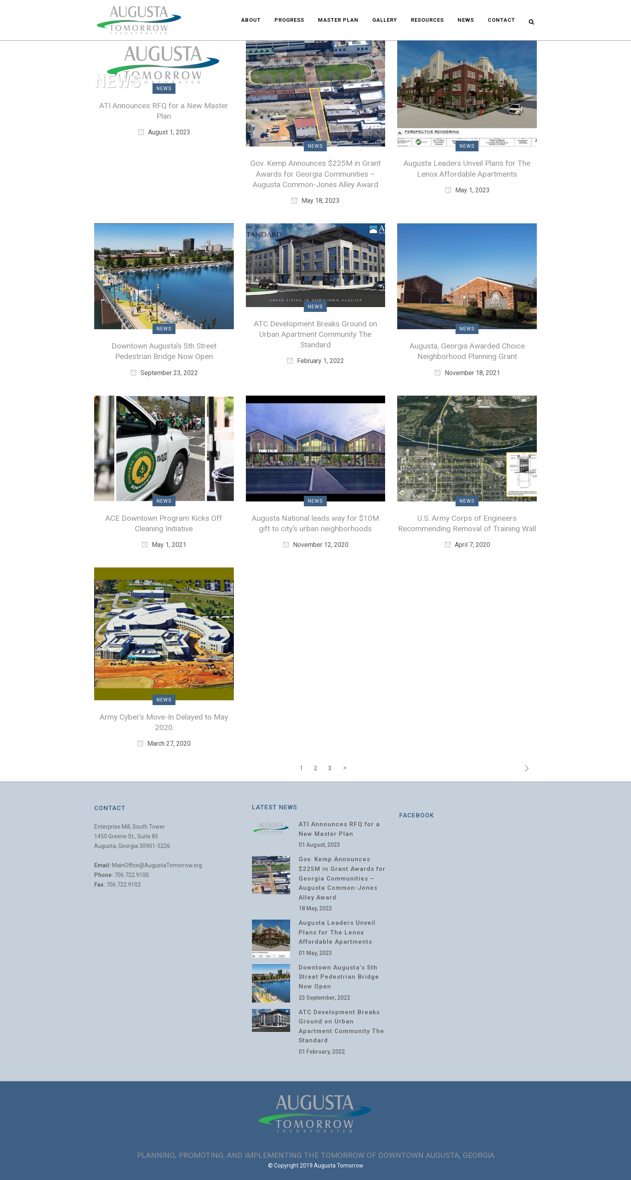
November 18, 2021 (467, 373)
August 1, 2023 (164, 132)
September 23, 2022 (164, 373)
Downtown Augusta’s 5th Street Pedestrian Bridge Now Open (339, 977)
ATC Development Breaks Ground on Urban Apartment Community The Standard (315, 334)
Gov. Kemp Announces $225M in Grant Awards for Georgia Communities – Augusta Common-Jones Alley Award (315, 174)
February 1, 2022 (315, 361)
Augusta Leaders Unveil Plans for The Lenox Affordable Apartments (337, 932)
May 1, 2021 (163, 545)
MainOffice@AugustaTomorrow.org (157, 865)
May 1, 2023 (467, 190)
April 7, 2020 (467, 545)
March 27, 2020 (164, 743)
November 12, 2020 (315, 545)
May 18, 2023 (315, 200)
